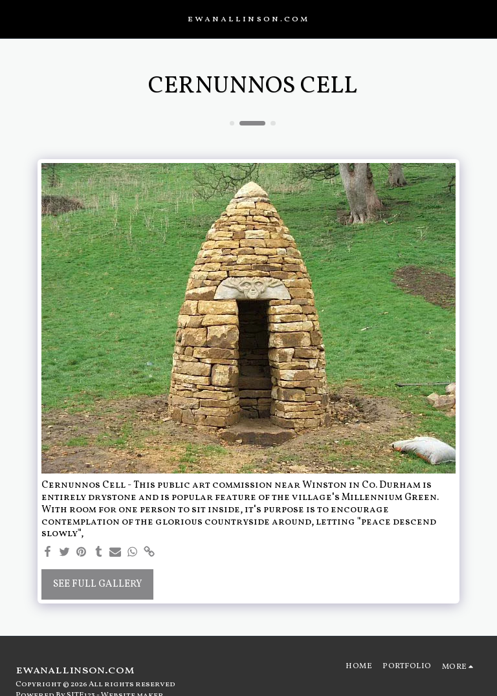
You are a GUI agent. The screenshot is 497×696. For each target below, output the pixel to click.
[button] (14, 18)
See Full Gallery (97, 584)
